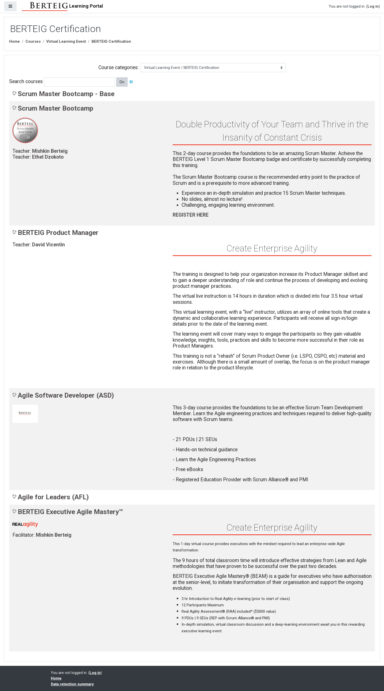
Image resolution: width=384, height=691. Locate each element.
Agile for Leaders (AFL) (53, 497)
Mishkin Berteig (50, 151)
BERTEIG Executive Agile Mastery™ (70, 512)
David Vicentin (48, 245)
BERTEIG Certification (111, 41)
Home (14, 41)
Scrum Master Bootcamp (55, 108)
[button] (132, 82)
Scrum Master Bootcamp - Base (66, 94)
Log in (373, 6)
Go (122, 82)
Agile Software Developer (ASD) (66, 395)
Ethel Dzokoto (48, 157)
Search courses (26, 81)
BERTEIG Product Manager (58, 232)
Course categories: (118, 67)
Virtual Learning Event (66, 41)
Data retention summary (72, 684)
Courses (33, 41)
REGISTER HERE (191, 215)
